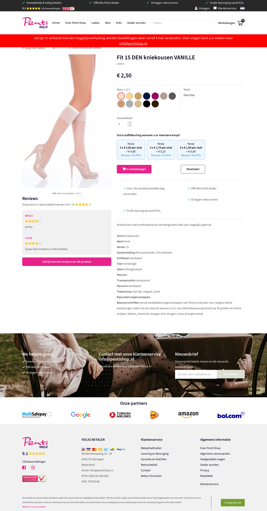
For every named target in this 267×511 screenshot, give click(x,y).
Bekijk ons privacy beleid (33, 506)
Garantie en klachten (154, 459)
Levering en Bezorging (155, 454)
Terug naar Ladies (33, 48)
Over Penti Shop (210, 448)
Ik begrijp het (233, 503)
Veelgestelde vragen (212, 459)
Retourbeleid (149, 465)
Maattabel (193, 169)
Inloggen (202, 8)
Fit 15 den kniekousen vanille (84, 48)
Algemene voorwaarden (215, 454)
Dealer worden (209, 465)
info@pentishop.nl (133, 43)
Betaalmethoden (151, 448)
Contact (146, 470)
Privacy (204, 470)
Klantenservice (225, 8)
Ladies (61, 48)
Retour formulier (151, 476)
